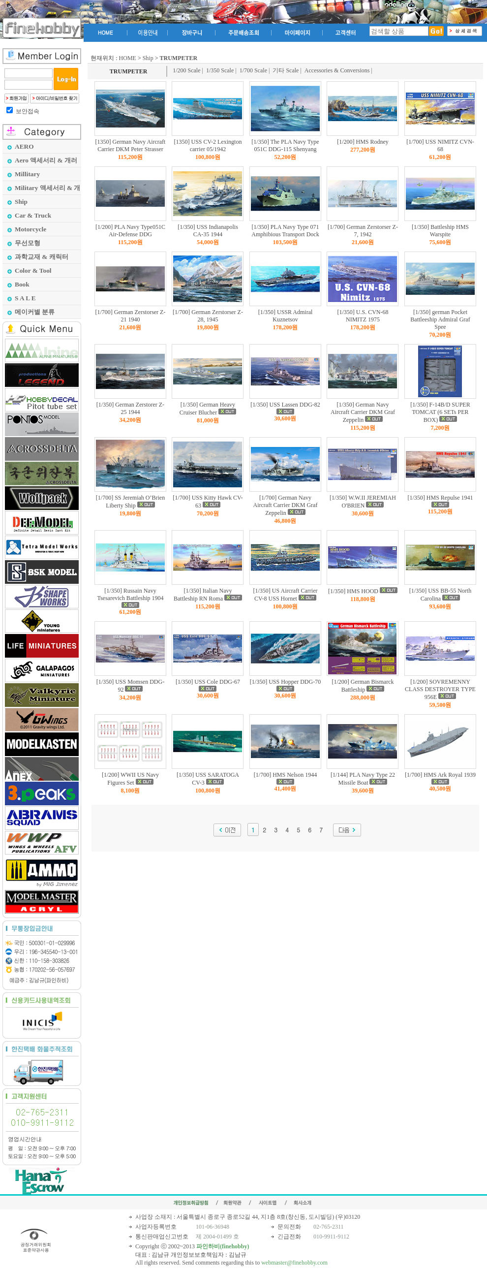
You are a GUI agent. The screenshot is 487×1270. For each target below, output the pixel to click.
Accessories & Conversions (337, 70)
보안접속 (27, 111)
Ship (148, 58)
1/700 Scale (253, 70)
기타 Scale (286, 70)
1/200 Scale (186, 70)
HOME (127, 58)
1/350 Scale (220, 70)
